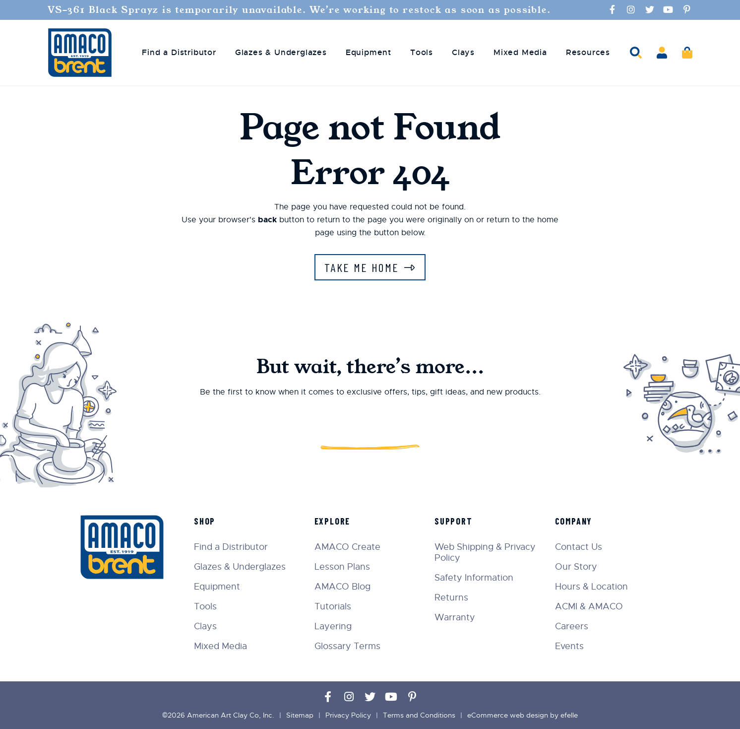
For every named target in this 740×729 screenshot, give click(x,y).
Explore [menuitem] (332, 521)
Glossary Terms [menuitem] (347, 646)
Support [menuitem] (453, 521)
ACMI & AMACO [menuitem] (589, 606)
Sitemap (299, 715)
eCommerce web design (507, 715)
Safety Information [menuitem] (473, 577)
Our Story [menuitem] (576, 566)
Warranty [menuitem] (454, 617)
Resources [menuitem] (588, 53)
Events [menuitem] (569, 646)
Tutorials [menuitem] (332, 606)
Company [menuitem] (574, 521)
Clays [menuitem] (463, 53)
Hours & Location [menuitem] (591, 586)
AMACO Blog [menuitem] (342, 586)
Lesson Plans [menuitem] (342, 566)
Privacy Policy (348, 715)
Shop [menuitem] (204, 521)
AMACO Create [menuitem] (347, 546)
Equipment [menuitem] (368, 53)
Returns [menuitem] (451, 597)
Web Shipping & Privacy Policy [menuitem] (485, 552)
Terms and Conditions (419, 715)
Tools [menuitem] (421, 53)
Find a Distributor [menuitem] (179, 53)
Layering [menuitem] (333, 626)
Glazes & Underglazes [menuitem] (281, 53)
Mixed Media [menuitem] (520, 53)
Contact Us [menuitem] (578, 546)
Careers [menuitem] (571, 626)
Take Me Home (361, 267)
